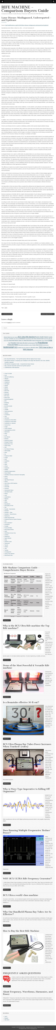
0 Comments (3, 22)
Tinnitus (6, 546)
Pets (5, 521)
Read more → (7, 620)
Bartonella (6, 394)
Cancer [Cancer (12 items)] (46, 337)
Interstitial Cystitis (8, 491)
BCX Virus (6, 395)
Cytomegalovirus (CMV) (9, 430)
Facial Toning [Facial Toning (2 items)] (46, 338)
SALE (5, 531)
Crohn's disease (8, 428)
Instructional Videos (8, 490)
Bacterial (6, 392)
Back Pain (6, 390)
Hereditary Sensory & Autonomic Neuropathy (14, 474)
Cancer (6, 407)
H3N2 (5, 464)
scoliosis (6, 534)
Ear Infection (7, 437)
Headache (6, 467)
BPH (5, 401)
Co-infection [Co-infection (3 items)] (11, 338)
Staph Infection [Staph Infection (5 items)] (39, 344)
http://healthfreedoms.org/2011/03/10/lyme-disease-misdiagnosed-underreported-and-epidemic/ (26, 25)
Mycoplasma (7, 503)
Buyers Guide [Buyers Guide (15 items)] (39, 337)
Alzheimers (6, 380)
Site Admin (6, 1019)
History (6, 481)
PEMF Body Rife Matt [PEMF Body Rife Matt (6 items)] (21, 343)
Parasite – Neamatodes (9, 509)
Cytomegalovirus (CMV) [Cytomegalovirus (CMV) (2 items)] (29, 338)
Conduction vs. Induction (10, 423)
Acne (5, 375)
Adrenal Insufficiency (9, 377)
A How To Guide (8, 373)
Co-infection (7, 414)
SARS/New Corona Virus (10, 533)
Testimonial (7, 543)
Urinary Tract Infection (9, 553)
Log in (5, 1016)
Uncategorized (7, 551)
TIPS (5, 548)
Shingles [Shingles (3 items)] (34, 344)
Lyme (6, 307)
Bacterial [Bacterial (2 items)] (16, 337)
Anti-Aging (6, 383)
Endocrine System (8, 440)
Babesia (6, 389)
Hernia (5, 476)
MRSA (5, 502)
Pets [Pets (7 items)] (36, 343)
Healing (6, 469)
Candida (6, 409)
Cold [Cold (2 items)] (14, 338)
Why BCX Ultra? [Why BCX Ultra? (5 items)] (34, 347)
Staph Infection (7, 538)
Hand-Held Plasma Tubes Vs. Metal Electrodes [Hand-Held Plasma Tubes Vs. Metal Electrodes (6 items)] (20, 340)
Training (6, 550)
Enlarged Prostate (8, 442)
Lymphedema (7, 497)
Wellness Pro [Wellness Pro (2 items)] (28, 347)
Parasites (6, 510)
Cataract (6, 413)
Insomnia (6, 488)
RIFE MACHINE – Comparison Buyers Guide (25, 9)
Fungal (6, 457)
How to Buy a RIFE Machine (10, 483)
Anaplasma (7, 382)
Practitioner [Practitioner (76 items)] (43, 342)
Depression (7, 431)
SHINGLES (7, 536)
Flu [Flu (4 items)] (51, 338)
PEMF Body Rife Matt (9, 517)
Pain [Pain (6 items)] (9, 343)
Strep (5, 539)
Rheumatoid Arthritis (9, 529)
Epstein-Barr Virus (8, 443)
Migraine (6, 498)
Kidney (6, 493)
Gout (5, 459)
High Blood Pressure (9, 479)
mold (5, 500)
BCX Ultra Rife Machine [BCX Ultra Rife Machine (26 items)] (26, 337)
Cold (5, 416)
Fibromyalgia (7, 450)
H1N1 (5, 462)
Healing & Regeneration (9, 471)
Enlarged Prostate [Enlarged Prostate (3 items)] (40, 338)
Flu (5, 454)
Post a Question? (8, 522)
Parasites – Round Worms (10, 514)
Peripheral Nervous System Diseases (12, 519)
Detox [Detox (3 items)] (35, 338)
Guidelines (6, 461)
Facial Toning (7, 445)
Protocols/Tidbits (8, 527)
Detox (5, 433)
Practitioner (7, 524)
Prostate (6, 526)
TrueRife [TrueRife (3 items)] (19, 347)
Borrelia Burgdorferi (8, 399)
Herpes (6, 478)
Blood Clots (7, 397)
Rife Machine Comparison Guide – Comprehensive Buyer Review (19, 364)
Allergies (6, 378)
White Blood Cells (8, 555)
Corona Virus (7, 425)
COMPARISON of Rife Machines (11, 367)
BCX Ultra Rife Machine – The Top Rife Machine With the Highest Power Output (22, 358)
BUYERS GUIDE (8, 406)
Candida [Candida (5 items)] (50, 337)
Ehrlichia (6, 438)
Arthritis (6, 385)
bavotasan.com (34, 1028)
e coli (5, 435)
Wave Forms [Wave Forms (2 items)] (23, 347)
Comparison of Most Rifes (10, 419)
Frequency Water (8, 455)
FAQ (5, 447)
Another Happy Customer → (48, 314)
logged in (9, 322)
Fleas (5, 452)
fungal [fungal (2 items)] (5, 340)
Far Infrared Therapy (9, 449)
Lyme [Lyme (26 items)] (50, 340)
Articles (6, 387)
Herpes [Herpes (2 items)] (43, 340)
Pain (5, 507)
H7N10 (6, 466)
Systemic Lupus (8, 541)
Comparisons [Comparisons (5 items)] (22, 338)
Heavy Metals (7, 473)
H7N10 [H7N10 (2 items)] (7, 340)
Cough (5, 426)
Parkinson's (7, 515)
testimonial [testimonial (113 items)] (8, 347)
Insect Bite (6, 486)
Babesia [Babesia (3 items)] (9, 337)
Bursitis (6, 404)
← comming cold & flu (7, 314)
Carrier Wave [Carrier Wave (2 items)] (6, 338)
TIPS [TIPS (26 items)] (16, 347)
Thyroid (6, 545)
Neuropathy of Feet (8, 505)
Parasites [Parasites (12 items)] (13, 343)
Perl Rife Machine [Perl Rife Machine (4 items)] (31, 343)
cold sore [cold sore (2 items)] (17, 338)
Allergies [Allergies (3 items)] (5, 337)
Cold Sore (6, 418)
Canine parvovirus (8, 411)
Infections (6, 485)
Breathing (6, 402)
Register (6, 1018)
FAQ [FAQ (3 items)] (49, 338)
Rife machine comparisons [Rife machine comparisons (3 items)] (23, 344)
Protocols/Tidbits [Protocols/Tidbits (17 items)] (12, 345)
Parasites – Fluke (8, 512)
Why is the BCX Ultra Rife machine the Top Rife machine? (17, 365)
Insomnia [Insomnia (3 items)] (46, 340)
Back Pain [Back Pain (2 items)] (12, 337)
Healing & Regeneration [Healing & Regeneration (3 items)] (36, 340)
